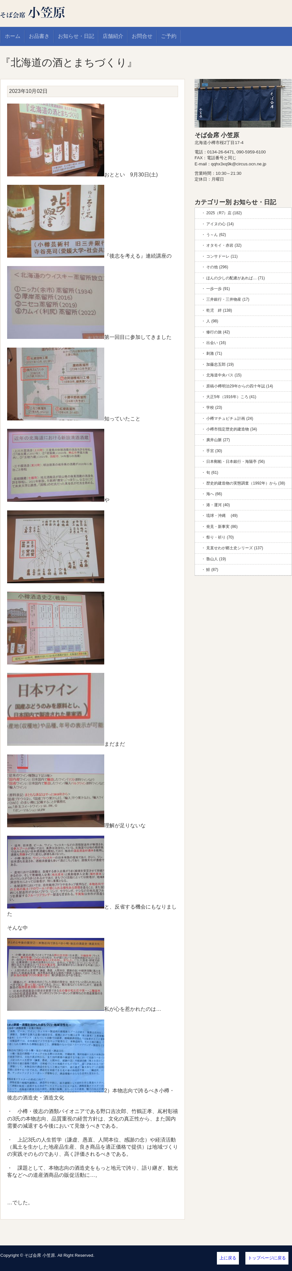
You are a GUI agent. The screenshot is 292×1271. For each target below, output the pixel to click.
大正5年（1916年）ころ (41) (231, 397)
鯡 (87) (212, 569)
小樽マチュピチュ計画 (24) (229, 418)
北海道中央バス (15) (223, 375)
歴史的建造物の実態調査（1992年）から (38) (245, 483)
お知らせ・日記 (76, 36)
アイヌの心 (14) (220, 224)
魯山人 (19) (216, 559)
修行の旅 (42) (218, 332)
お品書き (39, 36)
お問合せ (142, 36)
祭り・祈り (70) (220, 537)
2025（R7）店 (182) (223, 213)
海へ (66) (214, 494)
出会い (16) (216, 342)
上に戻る (227, 1257)
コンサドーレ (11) (222, 256)
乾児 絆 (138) (219, 310)
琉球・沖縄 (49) (222, 515)
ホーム (12, 36)
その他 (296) (217, 267)
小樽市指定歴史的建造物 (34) (231, 429)
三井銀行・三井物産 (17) (227, 299)
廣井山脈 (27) (218, 440)
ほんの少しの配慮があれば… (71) (235, 278)
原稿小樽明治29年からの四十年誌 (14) (239, 386)
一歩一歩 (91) (218, 288)
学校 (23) (214, 407)
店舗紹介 (113, 36)
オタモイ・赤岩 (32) (223, 245)
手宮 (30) (214, 451)
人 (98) (212, 321)
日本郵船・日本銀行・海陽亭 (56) (235, 461)
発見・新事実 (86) (222, 526)
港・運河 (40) (218, 505)
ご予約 (168, 36)
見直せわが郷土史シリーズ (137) (234, 548)
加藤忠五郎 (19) (220, 364)
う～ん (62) (216, 234)
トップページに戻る (267, 1257)
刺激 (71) (214, 353)
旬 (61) (212, 472)
